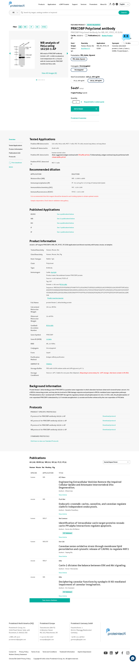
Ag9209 (53, 272)
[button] (133, 658)
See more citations (49, 600)
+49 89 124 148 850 (77, 637)
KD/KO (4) (40, 462)
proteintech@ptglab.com (17, 639)
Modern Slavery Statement (18, 654)
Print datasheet (15, 162)
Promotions (93, 4)
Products (41, 4)
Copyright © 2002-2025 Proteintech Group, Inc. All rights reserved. (55, 659)
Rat (43, 467)
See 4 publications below (65, 214)
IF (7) (59, 462)
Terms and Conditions (50, 652)
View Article (63, 495)
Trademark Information (67, 652)
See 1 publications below (65, 232)
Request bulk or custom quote (94, 102)
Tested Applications (15, 145)
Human (32, 467)
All (20, 27)
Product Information (15, 149)
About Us (103, 4)
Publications (92, 36)
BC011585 (63, 284)
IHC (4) (54, 462)
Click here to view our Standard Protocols (44, 441)
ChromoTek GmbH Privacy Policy (20, 659)
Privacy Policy (23, 652)
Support (75, 4)
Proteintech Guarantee (78, 118)
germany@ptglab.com (78, 639)
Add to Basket (78, 109)
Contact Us (12, 652)
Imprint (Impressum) (84, 652)
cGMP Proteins (64, 4)
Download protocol (109, 416)
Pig (53, 467)
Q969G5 (49, 364)
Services (83, 4)
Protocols (12, 157)
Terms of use (35, 652)
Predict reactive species (55, 298)
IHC (37, 27)
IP (31, 27)
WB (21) (48, 462)
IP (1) (64, 462)
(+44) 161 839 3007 (46, 637)
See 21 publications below (66, 218)
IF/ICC (44, 27)
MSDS (11, 167)
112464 (48, 339)
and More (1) (85, 48)
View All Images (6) (49, 73)
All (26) (32, 462)
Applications (52, 4)
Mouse (38, 467)
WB (25, 27)
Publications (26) (14, 153)
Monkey (48, 467)
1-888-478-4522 (14, 637)
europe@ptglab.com (47, 639)
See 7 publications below (65, 227)
